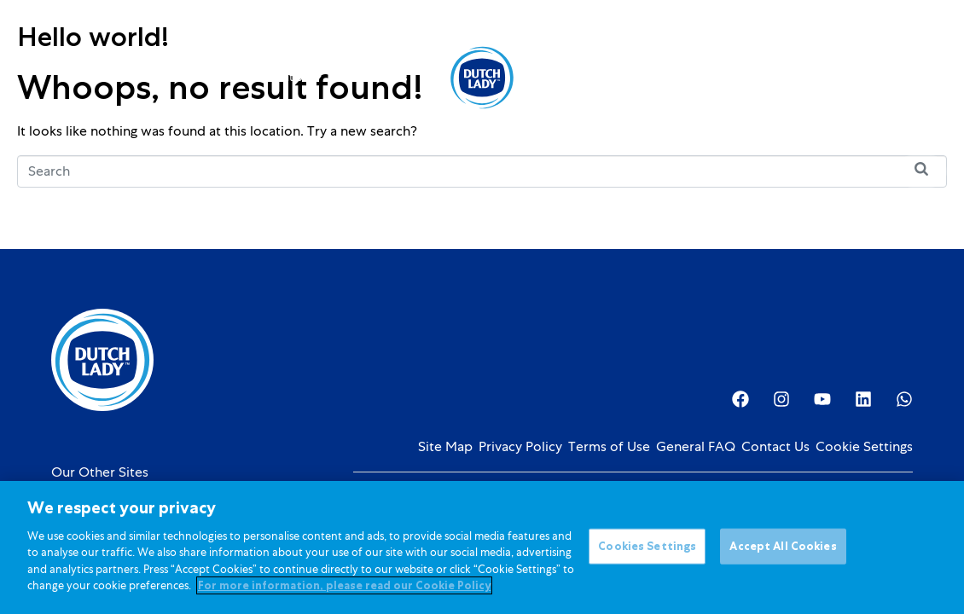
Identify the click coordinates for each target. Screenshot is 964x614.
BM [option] (828, 79)
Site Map (445, 447)
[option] (828, 79)
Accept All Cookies (782, 548)
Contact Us (775, 447)
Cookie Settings (864, 447)
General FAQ (695, 447)
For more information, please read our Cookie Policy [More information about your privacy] (344, 588)
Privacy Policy (520, 447)
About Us (580, 77)
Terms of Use (609, 447)
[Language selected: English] (828, 78)
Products (184, 77)
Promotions (378, 77)
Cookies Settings (647, 548)
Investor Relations (687, 77)
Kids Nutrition (281, 77)
